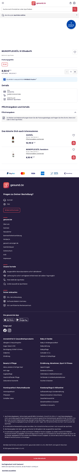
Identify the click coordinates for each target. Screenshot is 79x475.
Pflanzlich (6, 395)
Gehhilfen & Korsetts (47, 405)
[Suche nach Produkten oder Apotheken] (74, 9)
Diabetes (6, 353)
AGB (4, 255)
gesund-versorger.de (10, 243)
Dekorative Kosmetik (10, 381)
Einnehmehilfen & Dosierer (49, 402)
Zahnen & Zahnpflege (47, 356)
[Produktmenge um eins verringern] (67, 71)
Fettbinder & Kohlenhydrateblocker (52, 377)
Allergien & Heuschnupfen (12, 343)
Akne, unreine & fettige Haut (13, 367)
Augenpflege (7, 374)
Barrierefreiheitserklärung (12, 236)
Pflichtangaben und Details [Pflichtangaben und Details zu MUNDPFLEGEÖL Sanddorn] (35, 153)
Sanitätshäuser (8, 247)
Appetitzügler (45, 367)
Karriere (6, 228)
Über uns (6, 224)
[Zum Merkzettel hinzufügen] (74, 52)
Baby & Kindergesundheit (49, 343)
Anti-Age (6, 370)
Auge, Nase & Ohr (9, 346)
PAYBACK (6, 239)
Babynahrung (45, 346)
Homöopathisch (9, 392)
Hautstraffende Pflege (11, 377)
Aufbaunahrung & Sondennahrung (52, 392)
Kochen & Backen (46, 381)
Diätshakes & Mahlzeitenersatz (51, 374)
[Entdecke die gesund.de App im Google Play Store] (22, 320)
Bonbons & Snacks (46, 370)
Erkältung (6, 356)
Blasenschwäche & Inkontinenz (51, 395)
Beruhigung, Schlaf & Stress (12, 349)
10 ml (5, 64)
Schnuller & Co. (45, 353)
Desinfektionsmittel (47, 398)
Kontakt (10, 200)
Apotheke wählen (45, 15)
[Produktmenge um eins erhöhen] (75, 71)
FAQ (8, 204)
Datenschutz (7, 251)
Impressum (7, 258)
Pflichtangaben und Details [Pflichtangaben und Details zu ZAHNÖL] (35, 139)
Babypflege (44, 349)
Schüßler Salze (8, 398)
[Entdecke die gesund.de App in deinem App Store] (9, 320)
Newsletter (7, 232)
